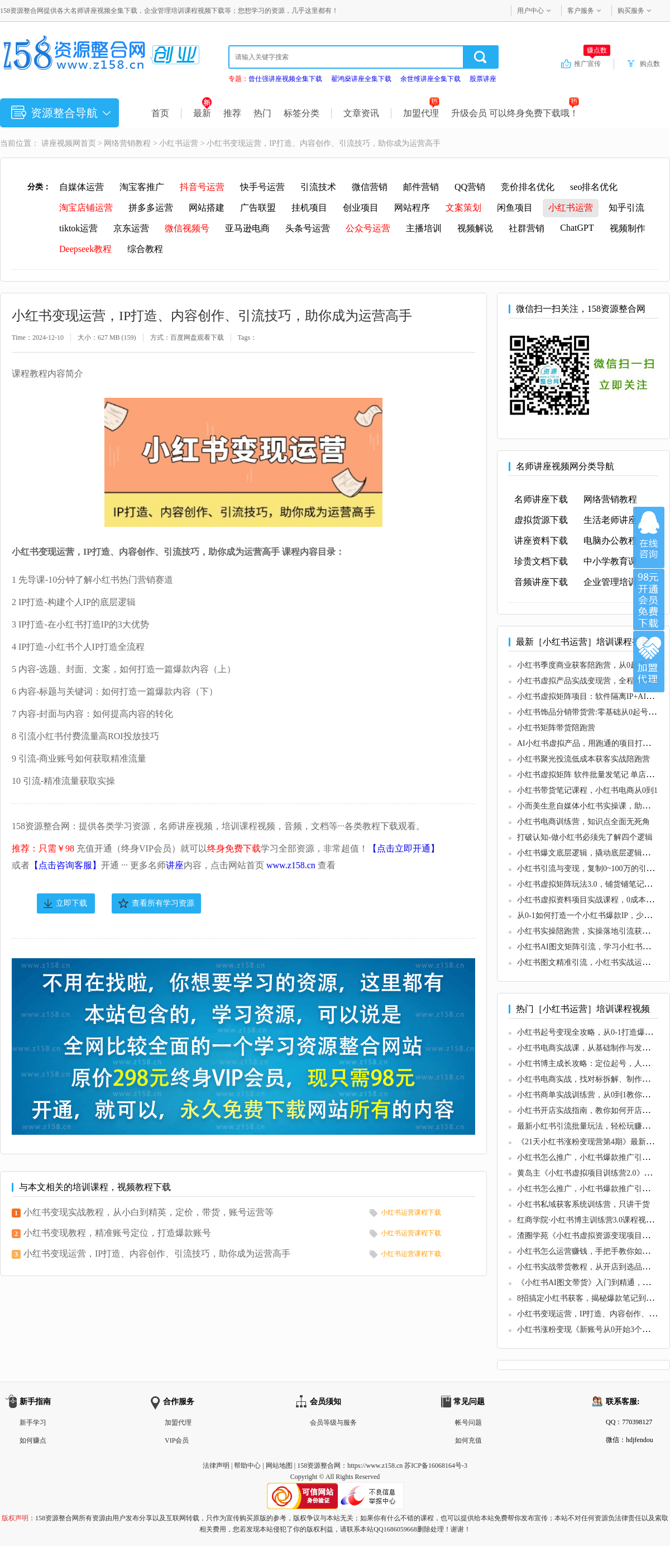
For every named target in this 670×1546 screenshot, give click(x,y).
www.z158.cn (290, 865)
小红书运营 (178, 143)
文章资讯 (361, 113)
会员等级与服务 (333, 1422)
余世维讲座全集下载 (430, 79)
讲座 (175, 865)
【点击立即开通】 (403, 848)
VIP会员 (177, 1440)
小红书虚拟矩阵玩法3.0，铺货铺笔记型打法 (592, 884)
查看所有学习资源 (163, 903)
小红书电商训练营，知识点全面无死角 (583, 821)
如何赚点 (33, 1440)
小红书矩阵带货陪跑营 (556, 728)
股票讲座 (483, 79)
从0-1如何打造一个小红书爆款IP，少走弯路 (592, 915)
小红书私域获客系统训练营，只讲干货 (583, 1204)
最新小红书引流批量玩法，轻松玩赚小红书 (591, 1126)
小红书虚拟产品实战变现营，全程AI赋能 (587, 681)
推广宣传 (592, 63)
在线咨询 (648, 537)
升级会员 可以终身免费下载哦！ (515, 113)
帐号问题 (468, 1422)
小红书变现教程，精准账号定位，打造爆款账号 (117, 1233)
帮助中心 (247, 1465)
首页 (160, 113)
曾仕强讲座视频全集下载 (285, 79)
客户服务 (580, 11)
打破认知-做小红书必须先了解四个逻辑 (585, 837)
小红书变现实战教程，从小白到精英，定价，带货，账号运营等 (148, 1212)
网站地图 (279, 1465)
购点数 (650, 64)
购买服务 (631, 11)
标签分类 (301, 113)
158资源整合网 (319, 1465)
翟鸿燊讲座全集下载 (361, 79)
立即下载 (71, 903)
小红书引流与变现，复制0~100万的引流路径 (593, 868)
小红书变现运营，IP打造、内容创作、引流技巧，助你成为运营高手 (156, 1253)
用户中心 (530, 11)
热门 (262, 113)
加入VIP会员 (648, 599)
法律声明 (216, 1465)
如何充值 (468, 1440)
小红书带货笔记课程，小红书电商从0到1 (587, 790)
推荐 (232, 113)
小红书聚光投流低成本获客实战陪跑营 (583, 759)
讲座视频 (57, 143)
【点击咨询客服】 (65, 865)
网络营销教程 (127, 143)
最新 (202, 113)
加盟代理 (421, 113)
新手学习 (33, 1422)
